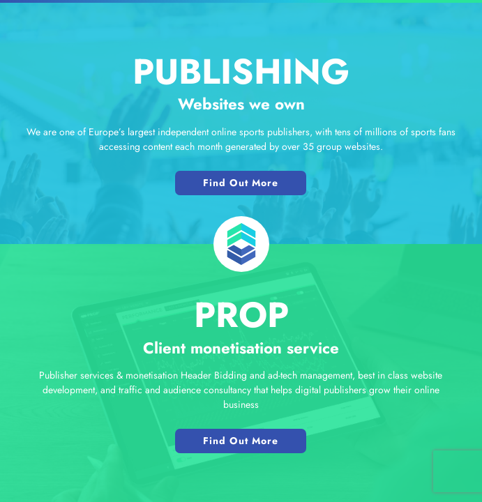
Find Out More (240, 183)
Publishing (241, 71)
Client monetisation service (241, 348)
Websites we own (241, 104)
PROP (241, 314)
